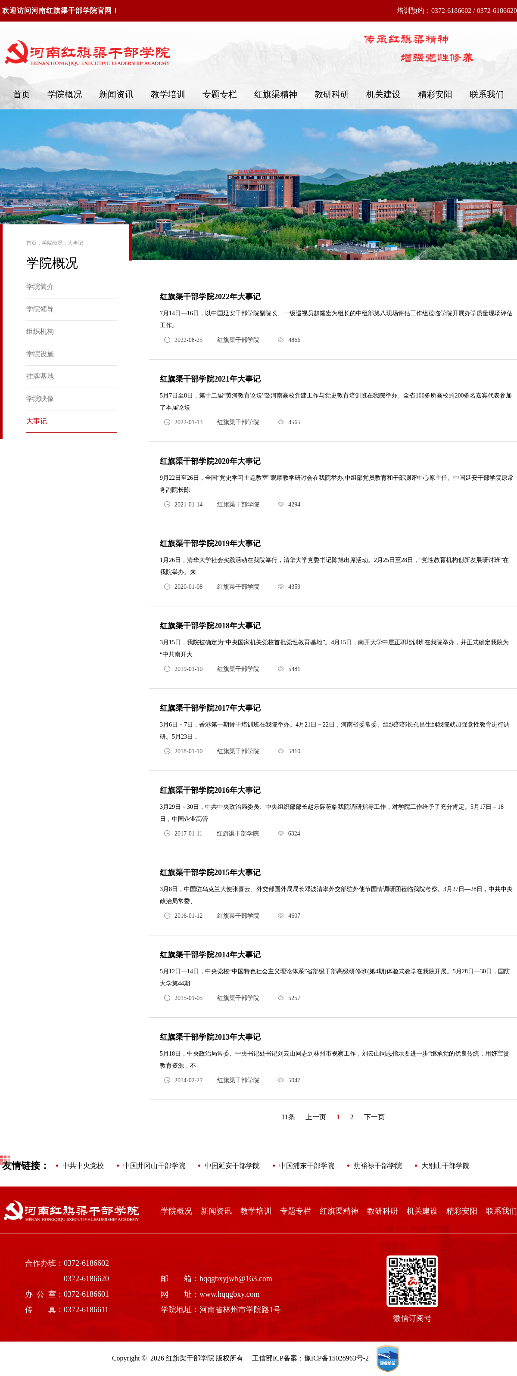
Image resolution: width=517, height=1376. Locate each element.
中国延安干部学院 (232, 1165)
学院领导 (40, 309)
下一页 (374, 1117)
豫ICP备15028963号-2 (336, 1358)
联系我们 (487, 94)
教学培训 (168, 94)
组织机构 (40, 331)
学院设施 (40, 353)
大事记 (75, 243)
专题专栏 (219, 94)
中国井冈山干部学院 (154, 1165)
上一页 (315, 1117)
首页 (21, 94)
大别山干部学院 (445, 1165)
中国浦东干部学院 (306, 1165)
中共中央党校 (83, 1165)
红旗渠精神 (275, 94)
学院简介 (40, 286)
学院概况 (64, 94)
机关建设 (383, 94)
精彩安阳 (435, 94)
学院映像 (40, 398)
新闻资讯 (116, 94)
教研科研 (332, 94)
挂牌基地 (40, 376)
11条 (288, 1117)
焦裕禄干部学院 (378, 1165)
